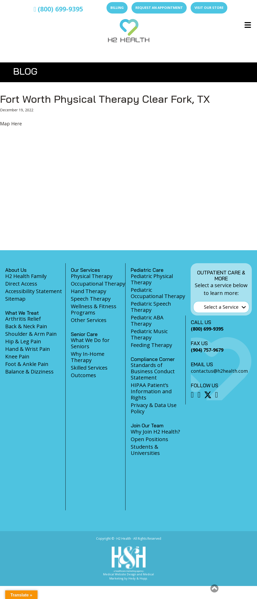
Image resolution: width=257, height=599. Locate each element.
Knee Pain (17, 356)
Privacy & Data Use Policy (154, 408)
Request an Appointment (159, 7)
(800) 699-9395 (58, 8)
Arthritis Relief (23, 318)
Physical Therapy (91, 276)
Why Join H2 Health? (155, 431)
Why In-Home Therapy (87, 357)
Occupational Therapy (98, 283)
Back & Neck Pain (26, 326)
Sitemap (15, 298)
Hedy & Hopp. (138, 578)
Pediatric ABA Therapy (147, 320)
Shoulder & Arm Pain (31, 333)
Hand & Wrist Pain (27, 348)
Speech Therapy (91, 298)
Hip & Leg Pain (23, 341)
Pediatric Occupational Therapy (158, 293)
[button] (214, 588)
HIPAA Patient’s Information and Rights (151, 391)
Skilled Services (89, 367)
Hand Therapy (88, 291)
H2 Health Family (26, 276)
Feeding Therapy (151, 345)
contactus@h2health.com (219, 371)
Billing (117, 7)
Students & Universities (145, 449)
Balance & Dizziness (29, 371)
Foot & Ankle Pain (26, 364)
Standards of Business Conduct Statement (153, 371)
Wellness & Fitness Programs (93, 309)
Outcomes (83, 375)
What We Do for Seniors (90, 343)
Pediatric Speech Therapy (151, 306)
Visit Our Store (209, 7)
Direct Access (21, 283)
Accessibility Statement (33, 291)
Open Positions (149, 439)
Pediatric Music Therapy (149, 334)
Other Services (88, 320)
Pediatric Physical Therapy (152, 279)
